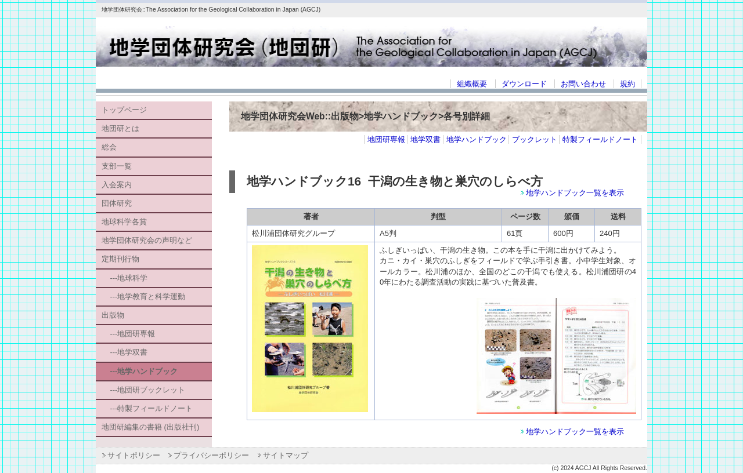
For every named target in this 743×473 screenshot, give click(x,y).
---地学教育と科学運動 (143, 296)
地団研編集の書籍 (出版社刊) (150, 427)
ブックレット (534, 139)
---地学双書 (124, 352)
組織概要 (472, 83)
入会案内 (117, 184)
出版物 (113, 315)
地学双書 (425, 139)
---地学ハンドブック (140, 371)
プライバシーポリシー (211, 455)
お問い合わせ (583, 83)
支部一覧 (117, 166)
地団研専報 (386, 139)
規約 (627, 83)
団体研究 (117, 203)
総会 (109, 147)
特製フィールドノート (600, 139)
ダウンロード (524, 83)
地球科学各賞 (124, 221)
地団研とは (120, 128)
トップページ (124, 109)
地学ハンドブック (476, 139)
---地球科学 (124, 278)
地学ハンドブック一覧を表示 (575, 192)
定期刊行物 (120, 258)
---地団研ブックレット (143, 389)
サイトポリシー (133, 455)
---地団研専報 (128, 333)
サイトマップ (285, 455)
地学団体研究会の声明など (147, 240)
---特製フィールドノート (147, 408)
